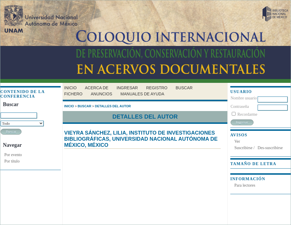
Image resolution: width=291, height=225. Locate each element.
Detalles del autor (113, 106)
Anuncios (101, 94)
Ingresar (127, 87)
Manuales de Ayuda (142, 94)
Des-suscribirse (270, 148)
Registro (156, 87)
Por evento (13, 155)
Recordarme (247, 114)
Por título (12, 161)
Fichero (73, 94)
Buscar (184, 87)
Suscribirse (243, 148)
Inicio (70, 87)
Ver (237, 141)
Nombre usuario (244, 98)
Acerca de (96, 87)
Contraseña (240, 106)
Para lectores (244, 185)
